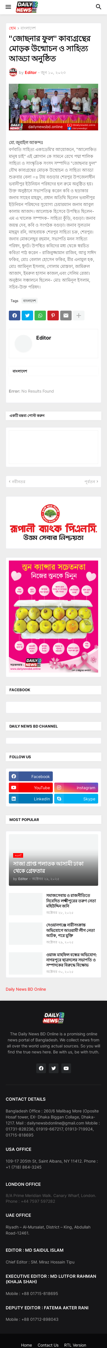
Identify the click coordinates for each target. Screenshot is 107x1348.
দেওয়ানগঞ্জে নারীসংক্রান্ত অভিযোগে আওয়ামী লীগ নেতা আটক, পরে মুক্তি (70, 930)
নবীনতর (18, 481)
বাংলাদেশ (28, 28)
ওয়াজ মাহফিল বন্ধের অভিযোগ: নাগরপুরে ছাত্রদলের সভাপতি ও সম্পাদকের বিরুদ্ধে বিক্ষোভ (71, 959)
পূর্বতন (89, 481)
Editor (43, 338)
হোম (12, 28)
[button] (8, 7)
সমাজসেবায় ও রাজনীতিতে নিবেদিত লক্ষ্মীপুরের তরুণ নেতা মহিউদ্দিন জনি (71, 900)
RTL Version (75, 1345)
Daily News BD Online (26, 989)
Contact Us (48, 1345)
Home (26, 1345)
